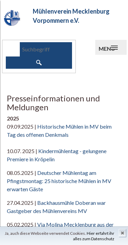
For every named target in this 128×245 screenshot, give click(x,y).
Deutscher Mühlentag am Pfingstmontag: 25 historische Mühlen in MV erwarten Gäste (59, 180)
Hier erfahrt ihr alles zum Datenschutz (93, 236)
